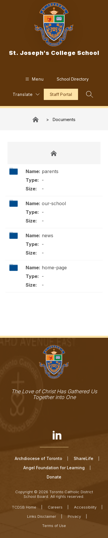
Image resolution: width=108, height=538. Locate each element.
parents (50, 171)
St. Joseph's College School (36, 119)
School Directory (73, 79)
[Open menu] (34, 79)
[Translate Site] (26, 94)
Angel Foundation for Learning (54, 467)
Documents (63, 119)
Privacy (74, 516)
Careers (55, 507)
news (47, 235)
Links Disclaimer (41, 516)
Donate (54, 476)
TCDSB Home (24, 507)
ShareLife (83, 458)
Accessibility (85, 507)
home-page (54, 267)
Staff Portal (61, 94)
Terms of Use (54, 525)
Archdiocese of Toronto (38, 458)
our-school (54, 203)
